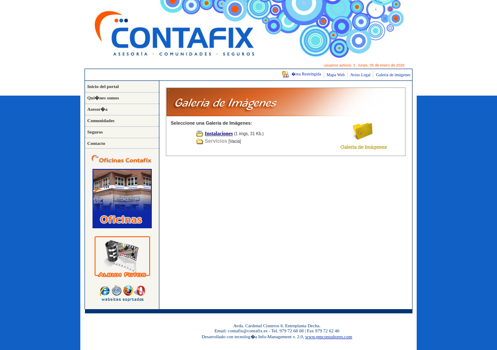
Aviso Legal (360, 74)
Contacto (96, 143)
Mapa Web (336, 74)
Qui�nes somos (103, 97)
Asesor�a (97, 109)
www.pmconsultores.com (328, 336)
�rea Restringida (301, 74)
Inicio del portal (103, 86)
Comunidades (101, 120)
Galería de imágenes (393, 74)
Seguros (95, 131)
